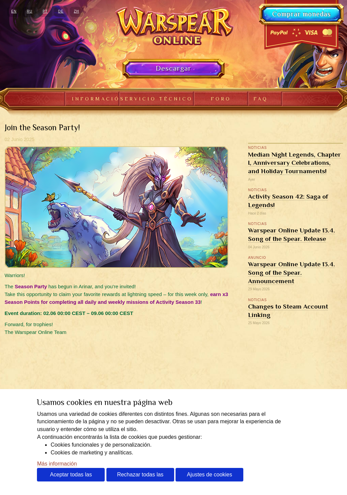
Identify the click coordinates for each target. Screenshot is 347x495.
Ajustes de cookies (209, 474)
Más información (57, 464)
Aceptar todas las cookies (71, 476)
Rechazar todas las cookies (140, 476)
